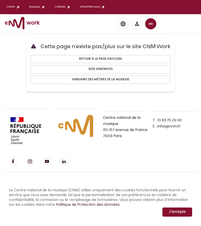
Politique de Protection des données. (87, 205)
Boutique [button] (35, 7)
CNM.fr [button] (11, 7)
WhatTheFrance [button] (91, 7)
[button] (123, 24)
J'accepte (177, 212)
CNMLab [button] (61, 7)
